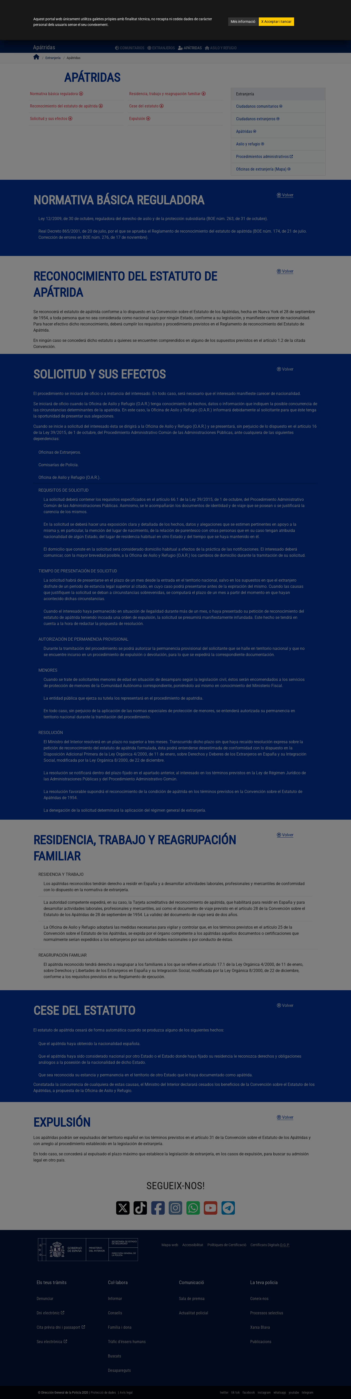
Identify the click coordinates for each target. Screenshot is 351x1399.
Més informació (243, 21)
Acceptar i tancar (276, 21)
